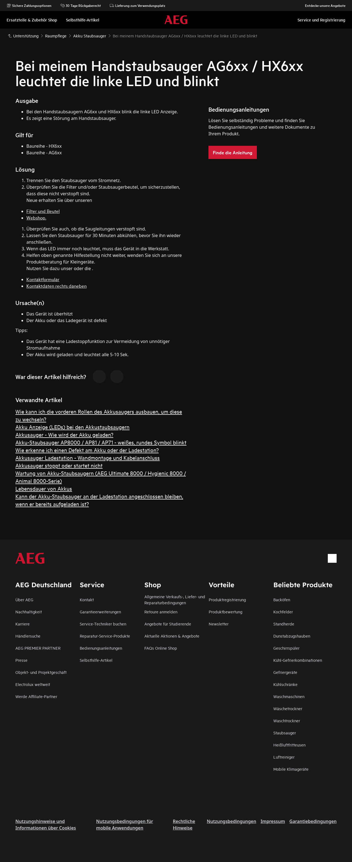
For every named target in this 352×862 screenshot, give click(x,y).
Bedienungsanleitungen (101, 647)
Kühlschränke (285, 684)
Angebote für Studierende (167, 623)
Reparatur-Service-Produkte (105, 635)
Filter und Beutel (43, 211)
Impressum (273, 821)
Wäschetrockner (287, 708)
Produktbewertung (225, 611)
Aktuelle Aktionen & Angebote (171, 635)
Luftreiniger (284, 756)
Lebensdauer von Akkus (43, 488)
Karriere (22, 623)
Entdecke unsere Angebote (322, 5)
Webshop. (36, 217)
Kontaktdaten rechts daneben (56, 285)
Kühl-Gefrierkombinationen (297, 660)
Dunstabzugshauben (291, 635)
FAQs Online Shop (160, 647)
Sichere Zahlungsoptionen (29, 5)
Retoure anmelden (160, 611)
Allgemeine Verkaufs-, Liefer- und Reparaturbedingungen (174, 599)
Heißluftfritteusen (289, 744)
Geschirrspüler (286, 647)
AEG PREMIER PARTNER (38, 647)
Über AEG (24, 599)
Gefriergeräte (285, 672)
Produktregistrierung (227, 599)
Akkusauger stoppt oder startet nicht (59, 465)
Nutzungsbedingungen (231, 821)
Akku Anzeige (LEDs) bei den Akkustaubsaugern (72, 426)
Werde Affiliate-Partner (36, 696)
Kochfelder (283, 611)
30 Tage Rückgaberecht (80, 5)
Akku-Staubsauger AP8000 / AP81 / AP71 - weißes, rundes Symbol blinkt (100, 442)
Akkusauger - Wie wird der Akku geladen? (64, 434)
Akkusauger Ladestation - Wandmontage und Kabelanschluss (87, 457)
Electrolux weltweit (32, 684)
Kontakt (87, 599)
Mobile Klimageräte (291, 769)
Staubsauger (284, 732)
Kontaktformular (42, 279)
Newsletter (219, 623)
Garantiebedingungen (313, 821)
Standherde (283, 623)
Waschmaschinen (288, 696)
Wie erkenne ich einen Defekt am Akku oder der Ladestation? (87, 449)
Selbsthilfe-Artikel (96, 660)
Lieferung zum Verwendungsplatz (137, 5)
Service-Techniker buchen (103, 623)
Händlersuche (27, 635)
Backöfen (281, 599)
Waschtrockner (286, 720)
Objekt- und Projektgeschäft (41, 672)
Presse (21, 660)
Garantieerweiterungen (100, 611)
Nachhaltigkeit (28, 611)
